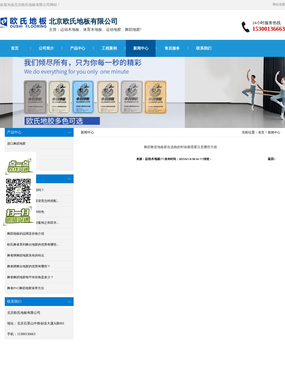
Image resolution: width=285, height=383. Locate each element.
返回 (272, 159)
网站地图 (279, 4)
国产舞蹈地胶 (16, 154)
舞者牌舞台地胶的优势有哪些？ (28, 266)
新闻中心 (140, 48)
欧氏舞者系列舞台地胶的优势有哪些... (33, 244)
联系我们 (203, 48)
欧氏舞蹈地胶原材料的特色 (25, 212)
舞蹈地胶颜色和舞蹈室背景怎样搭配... (33, 201)
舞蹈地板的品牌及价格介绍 (25, 233)
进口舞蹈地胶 (16, 143)
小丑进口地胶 (16, 165)
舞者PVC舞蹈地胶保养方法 (25, 288)
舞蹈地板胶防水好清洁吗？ (25, 190)
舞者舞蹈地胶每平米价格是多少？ (30, 277)
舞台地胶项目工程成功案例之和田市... (33, 222)
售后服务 (172, 48)
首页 (15, 48)
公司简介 (46, 48)
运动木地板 (152, 159)
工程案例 (109, 48)
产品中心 (77, 48)
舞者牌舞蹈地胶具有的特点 (25, 255)
